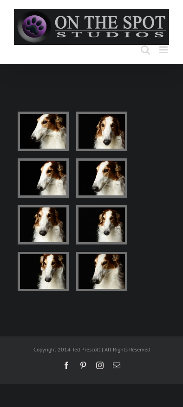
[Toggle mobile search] (145, 50)
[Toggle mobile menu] (164, 50)
